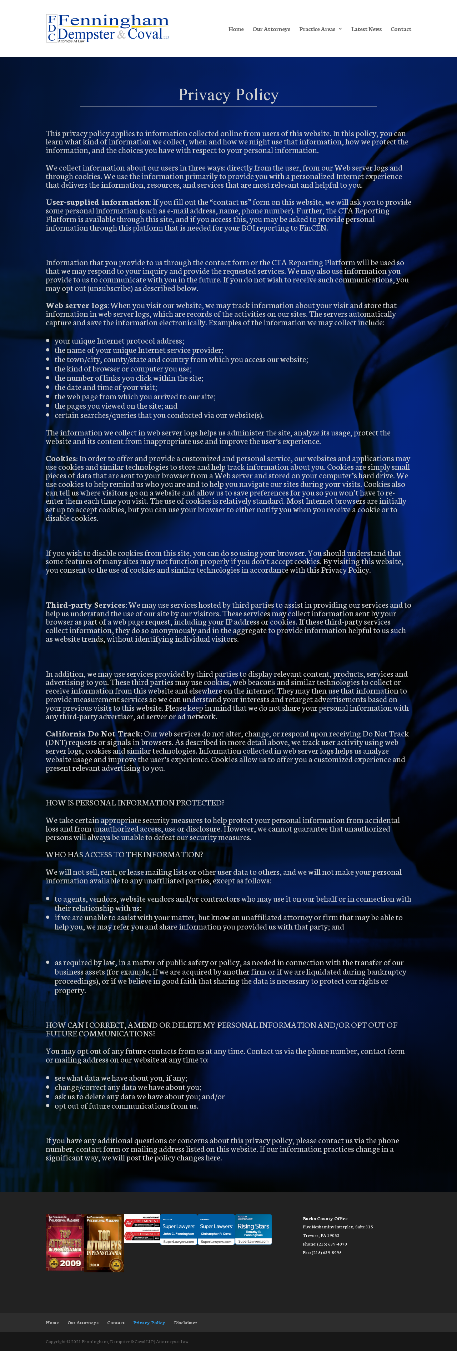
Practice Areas (317, 29)
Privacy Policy (149, 1322)
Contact (401, 29)
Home (235, 29)
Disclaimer (185, 1322)
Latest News (366, 29)
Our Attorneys (271, 29)
